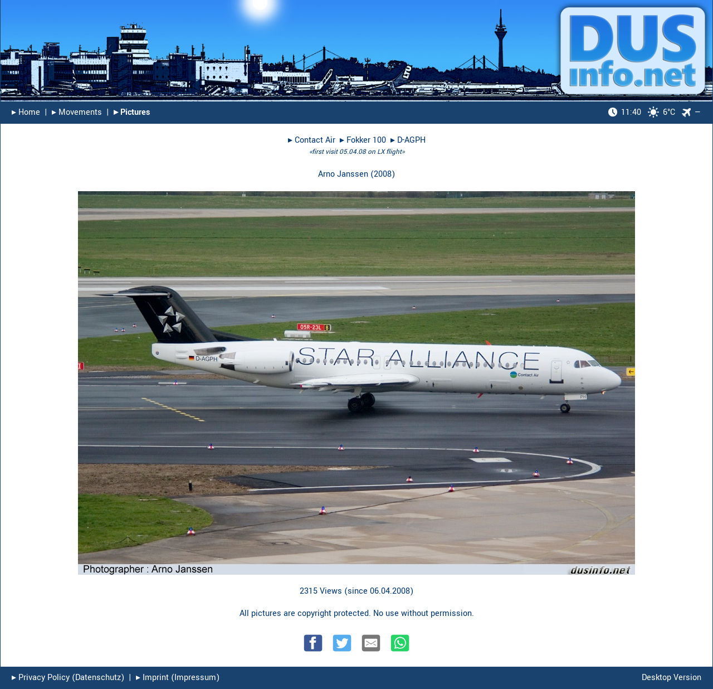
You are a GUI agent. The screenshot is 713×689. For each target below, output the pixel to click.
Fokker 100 (366, 140)
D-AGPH (411, 140)
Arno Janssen (343, 174)
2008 (383, 174)
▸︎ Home (26, 112)
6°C (641, 112)
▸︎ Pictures (132, 112)
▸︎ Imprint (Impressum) (177, 677)
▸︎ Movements (77, 112)
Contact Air (315, 140)
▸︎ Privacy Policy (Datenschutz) (68, 677)
